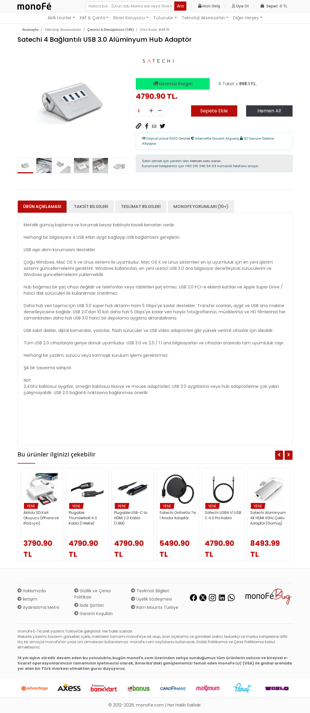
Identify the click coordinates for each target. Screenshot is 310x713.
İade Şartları (89, 605)
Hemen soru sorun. (205, 161)
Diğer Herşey (246, 18)
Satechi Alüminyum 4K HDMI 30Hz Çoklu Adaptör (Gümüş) (268, 518)
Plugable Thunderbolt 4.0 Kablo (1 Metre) (83, 518)
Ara (180, 6)
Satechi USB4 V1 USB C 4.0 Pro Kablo (223, 515)
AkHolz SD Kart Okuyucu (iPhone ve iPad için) (41, 518)
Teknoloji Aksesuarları (203, 18)
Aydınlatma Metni (38, 607)
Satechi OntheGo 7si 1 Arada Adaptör (177, 515)
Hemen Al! (269, 110)
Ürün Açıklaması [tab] (42, 206)
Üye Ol (240, 6)
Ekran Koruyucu (129, 18)
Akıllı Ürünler (60, 18)
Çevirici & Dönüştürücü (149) (110, 29)
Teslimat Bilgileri (150, 591)
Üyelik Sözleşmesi (151, 599)
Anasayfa (30, 29)
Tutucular (163, 18)
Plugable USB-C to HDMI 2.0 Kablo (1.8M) (130, 518)
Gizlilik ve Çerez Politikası (92, 594)
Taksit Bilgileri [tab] (91, 206)
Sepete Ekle (214, 110)
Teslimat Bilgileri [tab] (141, 206)
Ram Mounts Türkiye (154, 607)
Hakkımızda (31, 591)
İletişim (27, 599)
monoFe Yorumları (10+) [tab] (201, 206)
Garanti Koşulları (93, 614)
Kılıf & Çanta (92, 18)
